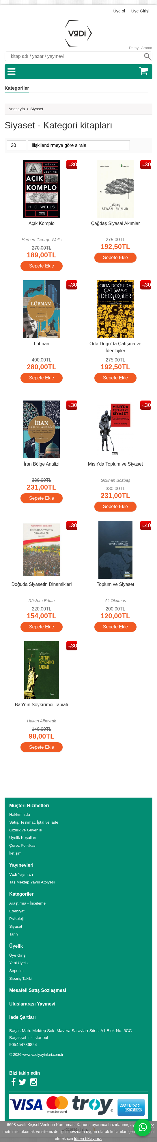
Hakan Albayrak (41, 721)
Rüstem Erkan (41, 600)
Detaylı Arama (140, 48)
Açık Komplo (42, 223)
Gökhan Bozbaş (115, 480)
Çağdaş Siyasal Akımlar (115, 223)
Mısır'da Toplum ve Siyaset (115, 464)
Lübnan (41, 343)
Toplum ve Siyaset (115, 584)
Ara (147, 56)
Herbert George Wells (42, 239)
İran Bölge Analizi (41, 464)
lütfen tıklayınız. (88, 1138)
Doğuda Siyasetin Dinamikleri (42, 584)
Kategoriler (17, 88)
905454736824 (23, 1044)
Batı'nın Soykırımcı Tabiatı (41, 704)
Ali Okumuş (115, 600)
